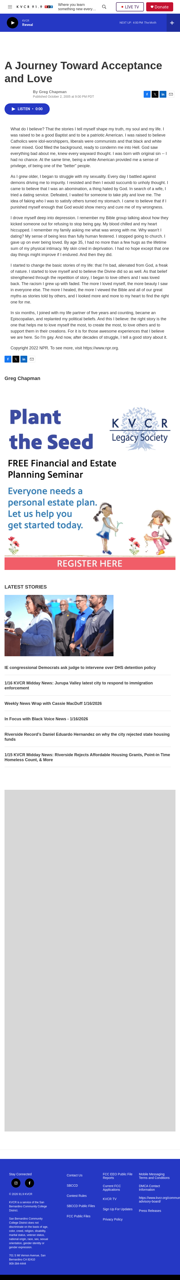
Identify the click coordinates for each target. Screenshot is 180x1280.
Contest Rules (77, 1196)
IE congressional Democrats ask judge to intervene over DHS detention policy (80, 667)
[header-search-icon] (104, 7)
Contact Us (74, 1175)
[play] (12, 22)
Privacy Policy (113, 1219)
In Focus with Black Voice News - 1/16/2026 (46, 719)
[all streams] (173, 23)
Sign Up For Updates (118, 1209)
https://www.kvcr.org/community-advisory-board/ (155, 1199)
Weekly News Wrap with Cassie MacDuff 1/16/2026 (53, 703)
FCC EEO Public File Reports (118, 1176)
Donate (162, 7)
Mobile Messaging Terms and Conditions (154, 1176)
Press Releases (150, 1211)
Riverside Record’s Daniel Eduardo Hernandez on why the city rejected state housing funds (87, 737)
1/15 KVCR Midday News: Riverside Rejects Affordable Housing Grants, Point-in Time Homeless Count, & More (87, 757)
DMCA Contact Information (149, 1187)
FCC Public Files (78, 1216)
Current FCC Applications (112, 1187)
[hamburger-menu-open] (10, 6)
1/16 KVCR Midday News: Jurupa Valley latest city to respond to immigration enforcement (79, 685)
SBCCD (72, 1185)
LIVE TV (130, 7)
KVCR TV (109, 1199)
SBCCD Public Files (81, 1206)
